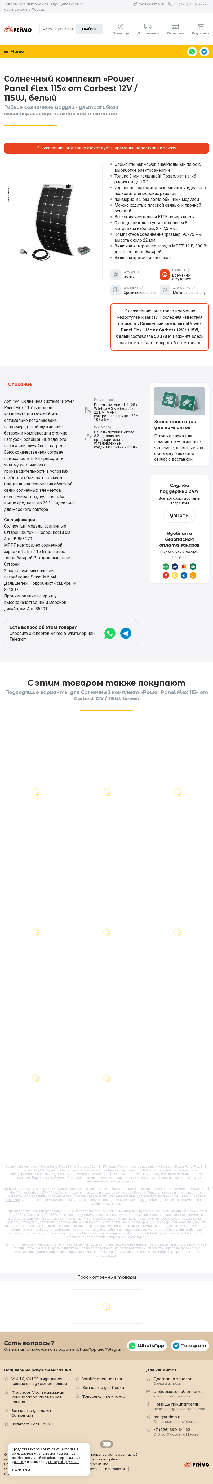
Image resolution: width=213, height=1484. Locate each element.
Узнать (179, 516)
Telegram (204, 51)
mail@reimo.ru (151, 4)
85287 (50, 1189)
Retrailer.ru (106, 1444)
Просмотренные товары (106, 1277)
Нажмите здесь (188, 336)
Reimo (18, 29)
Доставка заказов (172, 1380)
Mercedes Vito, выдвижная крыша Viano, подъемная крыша (37, 1397)
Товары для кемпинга (103, 1396)
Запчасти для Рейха (103, 1387)
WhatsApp (192, 51)
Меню (14, 51)
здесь (128, 1181)
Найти (89, 29)
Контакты (115, 1469)
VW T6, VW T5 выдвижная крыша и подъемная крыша (39, 1381)
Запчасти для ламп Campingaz (31, 1413)
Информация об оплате (178, 1393)
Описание (20, 384)
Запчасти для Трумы (32, 1424)
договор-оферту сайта (62, 1462)
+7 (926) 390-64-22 (191, 4)
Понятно (21, 1470)
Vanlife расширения (102, 1378)
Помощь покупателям (179, 1406)
